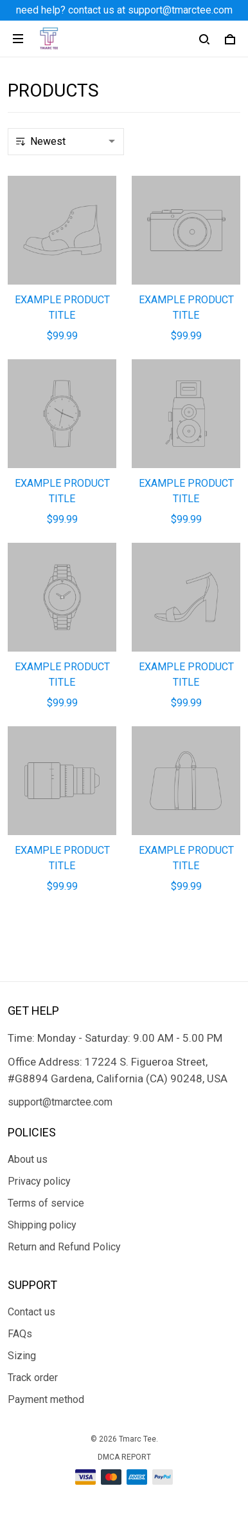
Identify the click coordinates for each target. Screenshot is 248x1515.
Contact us (31, 1312)
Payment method (46, 1399)
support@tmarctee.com (60, 1102)
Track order (33, 1377)
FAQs (20, 1334)
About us (28, 1159)
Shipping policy (42, 1225)
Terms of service (46, 1203)
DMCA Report (124, 1457)
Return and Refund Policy (64, 1247)
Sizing (22, 1356)
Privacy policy (39, 1181)
